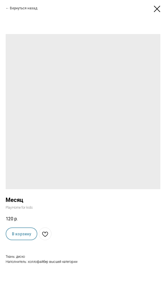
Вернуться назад (23, 8)
